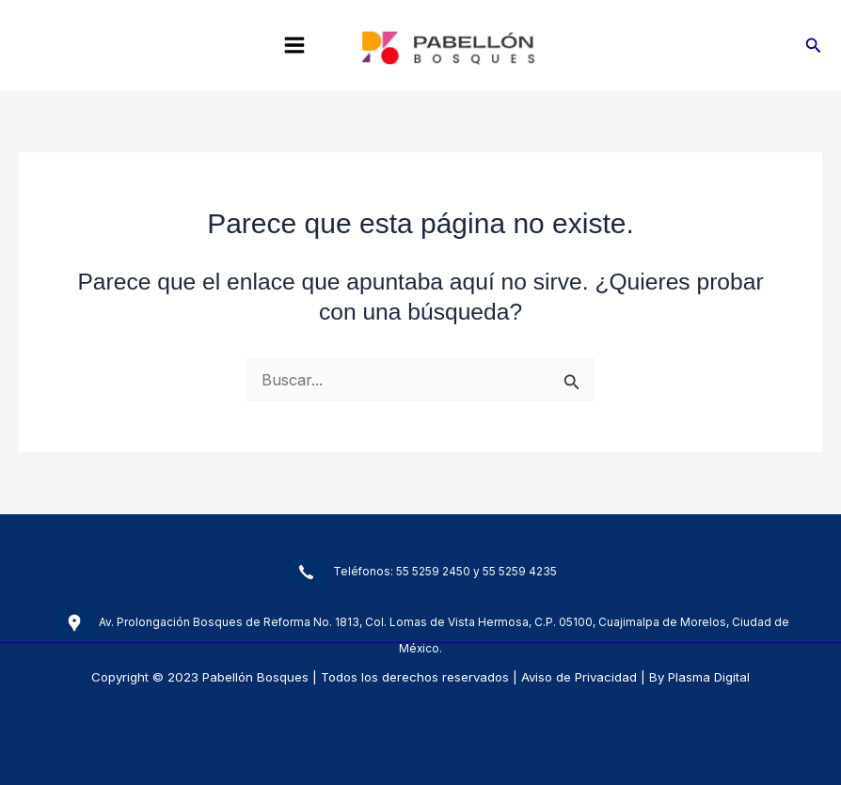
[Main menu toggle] (294, 46)
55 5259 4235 (520, 571)
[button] (813, 45)
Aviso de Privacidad (579, 676)
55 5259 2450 (433, 571)
